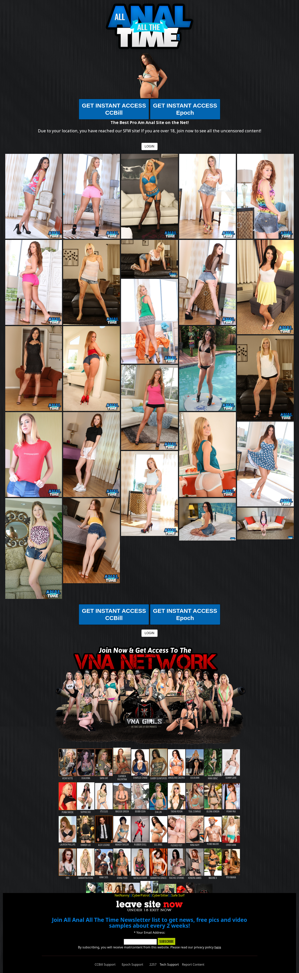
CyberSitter (160, 895)
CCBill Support (105, 964)
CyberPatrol (140, 895)
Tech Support (169, 964)
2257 (153, 964)
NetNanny (122, 895)
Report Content (193, 964)
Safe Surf (177, 895)
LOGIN (149, 146)
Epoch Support (132, 964)
